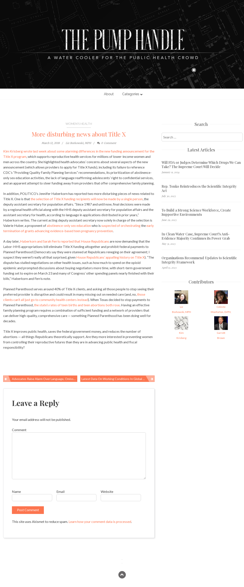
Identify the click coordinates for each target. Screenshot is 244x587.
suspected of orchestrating (121, 225)
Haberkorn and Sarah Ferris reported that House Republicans (64, 241)
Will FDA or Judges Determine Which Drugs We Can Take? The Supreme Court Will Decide (201, 164)
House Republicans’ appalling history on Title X (110, 257)
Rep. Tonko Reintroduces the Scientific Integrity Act (199, 188)
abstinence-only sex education (69, 225)
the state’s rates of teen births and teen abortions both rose (77, 305)
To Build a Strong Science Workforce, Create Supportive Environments (196, 212)
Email (60, 491)
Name (16, 491)
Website (107, 491)
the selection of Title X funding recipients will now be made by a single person (87, 199)
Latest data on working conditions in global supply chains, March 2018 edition (118, 379)
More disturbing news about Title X (79, 134)
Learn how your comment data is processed (100, 521)
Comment (19, 430)
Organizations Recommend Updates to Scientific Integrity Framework (199, 260)
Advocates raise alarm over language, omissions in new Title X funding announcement (44, 379)
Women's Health (79, 123)
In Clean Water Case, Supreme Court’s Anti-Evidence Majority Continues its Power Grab (196, 236)
